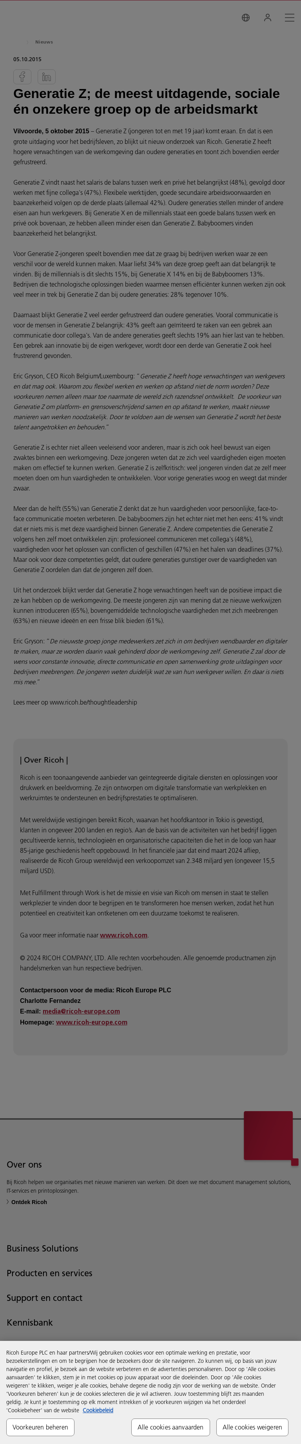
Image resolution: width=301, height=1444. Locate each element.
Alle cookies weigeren (252, 1427)
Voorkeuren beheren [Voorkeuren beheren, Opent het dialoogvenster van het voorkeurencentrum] (40, 1427)
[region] (150, 1392)
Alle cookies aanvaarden (171, 1427)
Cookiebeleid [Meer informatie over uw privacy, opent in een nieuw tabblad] (98, 1410)
